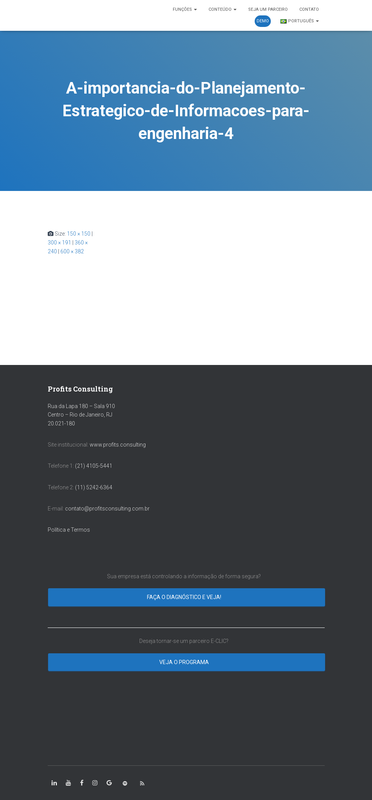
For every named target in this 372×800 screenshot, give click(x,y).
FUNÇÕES (185, 9)
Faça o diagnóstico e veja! (184, 597)
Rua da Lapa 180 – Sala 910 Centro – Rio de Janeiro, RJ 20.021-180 (81, 415)
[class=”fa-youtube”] (68, 783)
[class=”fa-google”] (109, 783)
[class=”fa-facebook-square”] (81, 783)
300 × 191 (59, 242)
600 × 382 (72, 251)
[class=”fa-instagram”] (95, 783)
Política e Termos (69, 530)
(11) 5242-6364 (94, 487)
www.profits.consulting (118, 445)
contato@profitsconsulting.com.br (107, 508)
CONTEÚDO (223, 9)
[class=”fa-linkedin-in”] (54, 783)
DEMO (263, 20)
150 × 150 (78, 234)
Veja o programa (184, 662)
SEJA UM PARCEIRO (268, 9)
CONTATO (309, 9)
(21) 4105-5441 (93, 466)
